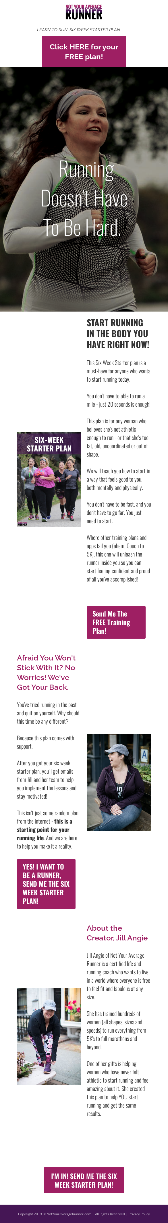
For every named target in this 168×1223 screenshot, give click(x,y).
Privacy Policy (139, 1214)
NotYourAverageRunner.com (69, 1214)
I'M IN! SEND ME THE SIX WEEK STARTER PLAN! (84, 1180)
